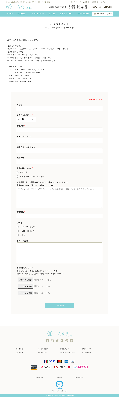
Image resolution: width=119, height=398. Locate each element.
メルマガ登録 (84, 2)
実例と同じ (24, 173)
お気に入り (73, 2)
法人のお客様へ (41, 378)
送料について (88, 350)
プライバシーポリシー (69, 354)
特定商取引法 (44, 354)
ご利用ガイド (66, 350)
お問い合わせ (83, 14)
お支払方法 (21, 354)
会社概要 (59, 378)
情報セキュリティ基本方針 (59, 392)
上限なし (23, 235)
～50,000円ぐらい (27, 227)
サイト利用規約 (78, 378)
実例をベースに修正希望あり (32, 177)
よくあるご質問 (45, 350)
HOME (10, 14)
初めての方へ (22, 350)
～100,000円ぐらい (28, 231)
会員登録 (95, 2)
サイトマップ (88, 354)
